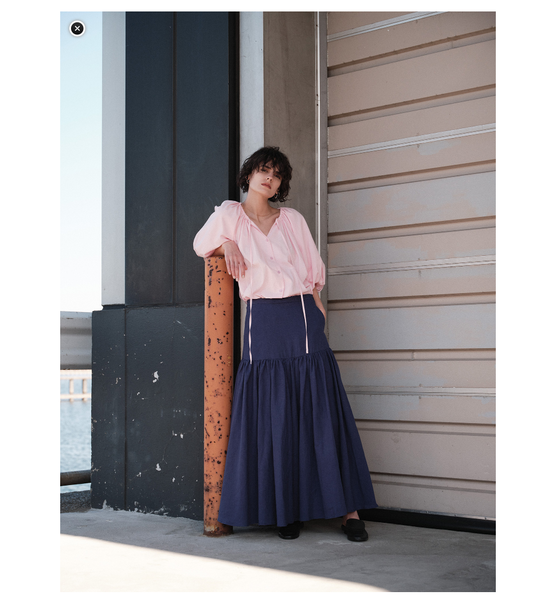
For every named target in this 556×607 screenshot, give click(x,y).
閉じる (77, 28)
